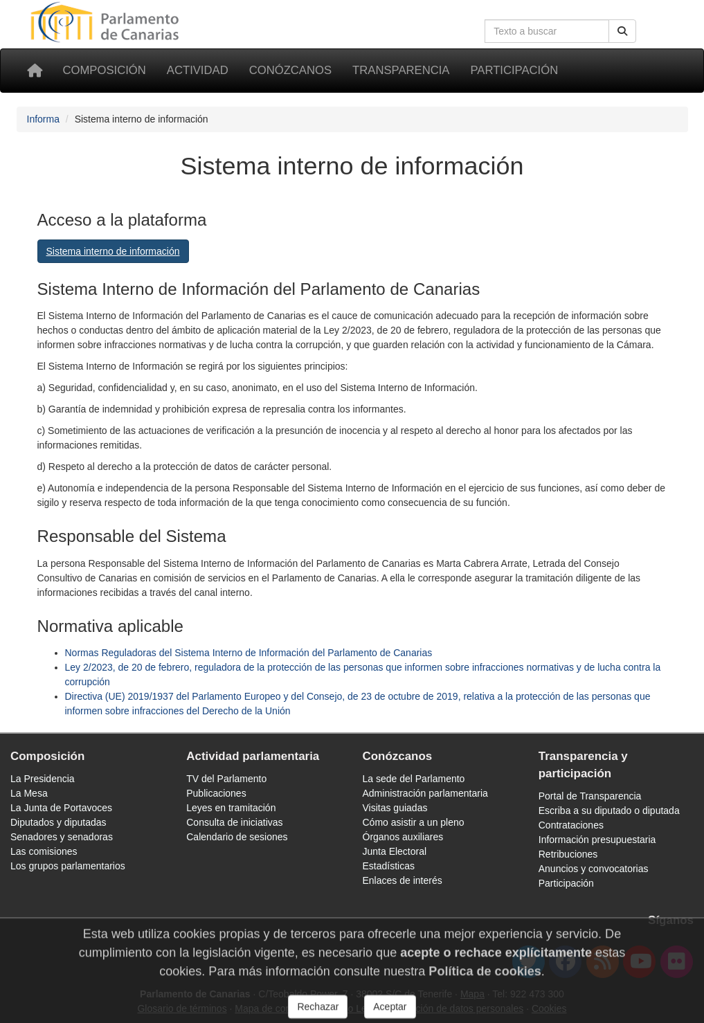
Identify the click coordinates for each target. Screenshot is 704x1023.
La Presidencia (42, 778)
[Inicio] (35, 70)
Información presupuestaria (597, 839)
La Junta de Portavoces (61, 807)
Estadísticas (389, 865)
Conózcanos (290, 70)
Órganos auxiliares (403, 836)
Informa (43, 119)
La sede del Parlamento (414, 778)
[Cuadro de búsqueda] (547, 31)
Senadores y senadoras (61, 836)
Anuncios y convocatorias (594, 868)
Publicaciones (216, 793)
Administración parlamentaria (425, 793)
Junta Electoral (395, 851)
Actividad (197, 70)
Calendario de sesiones (236, 836)
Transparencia (400, 70)
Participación (514, 70)
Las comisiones (44, 851)
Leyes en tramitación (231, 807)
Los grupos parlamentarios (67, 865)
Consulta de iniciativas (234, 822)
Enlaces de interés (402, 880)
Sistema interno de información (113, 251)
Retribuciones (568, 854)
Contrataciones (571, 825)
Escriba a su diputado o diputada (609, 810)
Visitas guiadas (395, 807)
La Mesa (29, 793)
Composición (104, 70)
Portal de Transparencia (590, 796)
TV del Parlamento (226, 778)
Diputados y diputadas (58, 822)
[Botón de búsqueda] (622, 31)
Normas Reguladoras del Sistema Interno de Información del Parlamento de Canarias (249, 652)
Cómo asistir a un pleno (413, 822)
